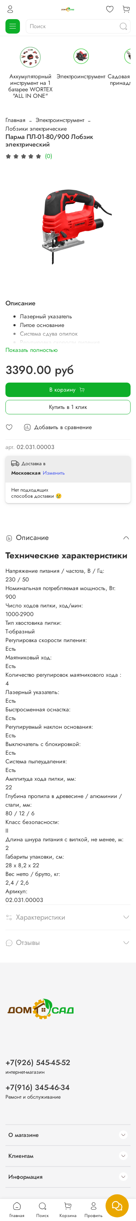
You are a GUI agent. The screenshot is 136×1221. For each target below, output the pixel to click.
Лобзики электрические (36, 128)
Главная (15, 119)
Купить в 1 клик (68, 406)
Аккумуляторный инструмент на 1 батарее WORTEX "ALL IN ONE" (29, 85)
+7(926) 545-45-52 (37, 1062)
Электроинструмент (78, 78)
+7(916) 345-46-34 (37, 1087)
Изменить (54, 472)
